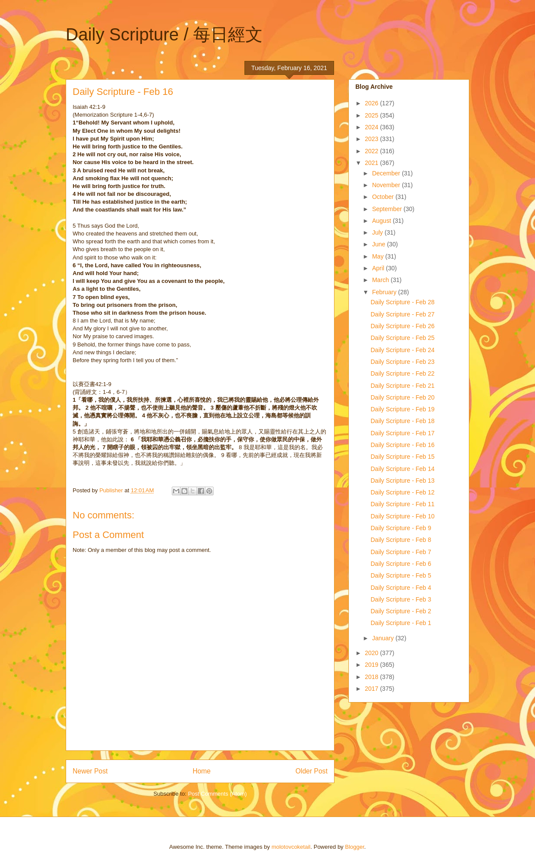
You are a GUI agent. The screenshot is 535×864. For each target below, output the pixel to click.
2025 (372, 115)
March (381, 279)
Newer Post (90, 771)
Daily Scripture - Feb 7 (401, 551)
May (378, 256)
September (387, 208)
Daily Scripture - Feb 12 (403, 492)
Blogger (354, 847)
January (383, 638)
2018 (372, 676)
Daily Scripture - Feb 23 (403, 361)
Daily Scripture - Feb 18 (403, 420)
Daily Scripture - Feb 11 (403, 504)
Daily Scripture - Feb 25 (403, 337)
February (385, 292)
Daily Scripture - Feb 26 (403, 326)
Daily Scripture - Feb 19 (403, 409)
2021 (372, 162)
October (383, 196)
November (386, 185)
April (379, 268)
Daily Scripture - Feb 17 (403, 433)
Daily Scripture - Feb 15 (403, 456)
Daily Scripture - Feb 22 (403, 373)
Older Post (311, 771)
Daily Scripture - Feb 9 (401, 527)
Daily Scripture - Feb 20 (403, 397)
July (378, 232)
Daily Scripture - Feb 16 (403, 444)
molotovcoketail (291, 847)
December (386, 173)
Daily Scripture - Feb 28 (403, 302)
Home (202, 771)
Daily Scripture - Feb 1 (401, 622)
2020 (372, 652)
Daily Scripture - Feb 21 (403, 385)
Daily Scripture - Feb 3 (401, 599)
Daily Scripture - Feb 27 (403, 314)
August (382, 220)
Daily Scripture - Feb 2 (401, 611)
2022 (372, 151)
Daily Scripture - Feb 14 (403, 468)
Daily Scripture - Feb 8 (401, 539)
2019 (372, 664)
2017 (372, 688)
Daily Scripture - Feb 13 (403, 480)
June (379, 244)
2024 (372, 127)
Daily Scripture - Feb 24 (403, 349)
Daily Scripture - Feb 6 (401, 563)
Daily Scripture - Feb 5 (401, 575)
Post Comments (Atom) (217, 793)
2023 (372, 138)
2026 (372, 103)
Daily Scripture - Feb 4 (401, 587)
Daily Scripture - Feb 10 (403, 516)
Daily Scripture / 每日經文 (164, 34)
